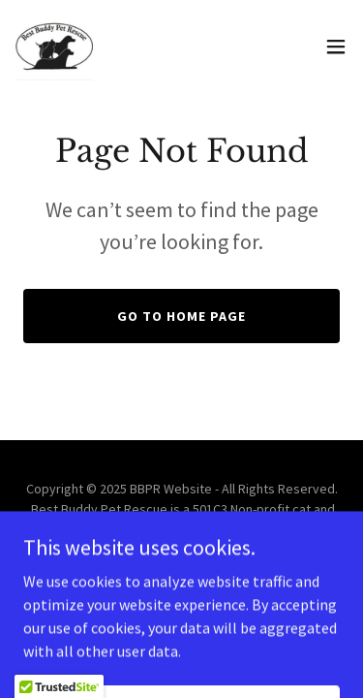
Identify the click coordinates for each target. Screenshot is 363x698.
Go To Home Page (181, 316)
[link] (54, 46)
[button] (336, 46)
